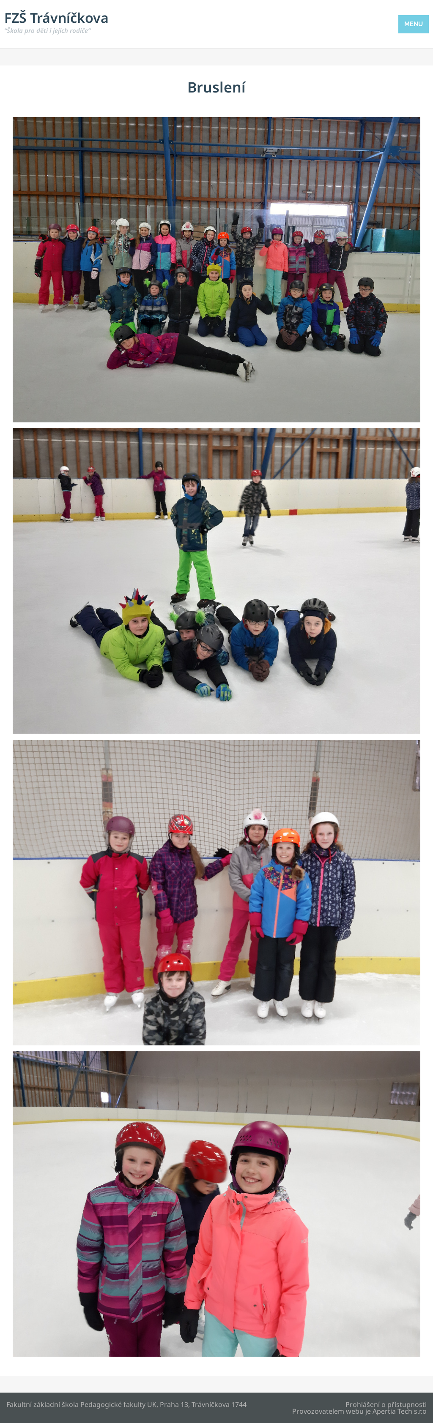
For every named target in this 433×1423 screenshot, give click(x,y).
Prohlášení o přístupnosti (386, 1404)
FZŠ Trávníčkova (56, 21)
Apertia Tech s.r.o (400, 1411)
